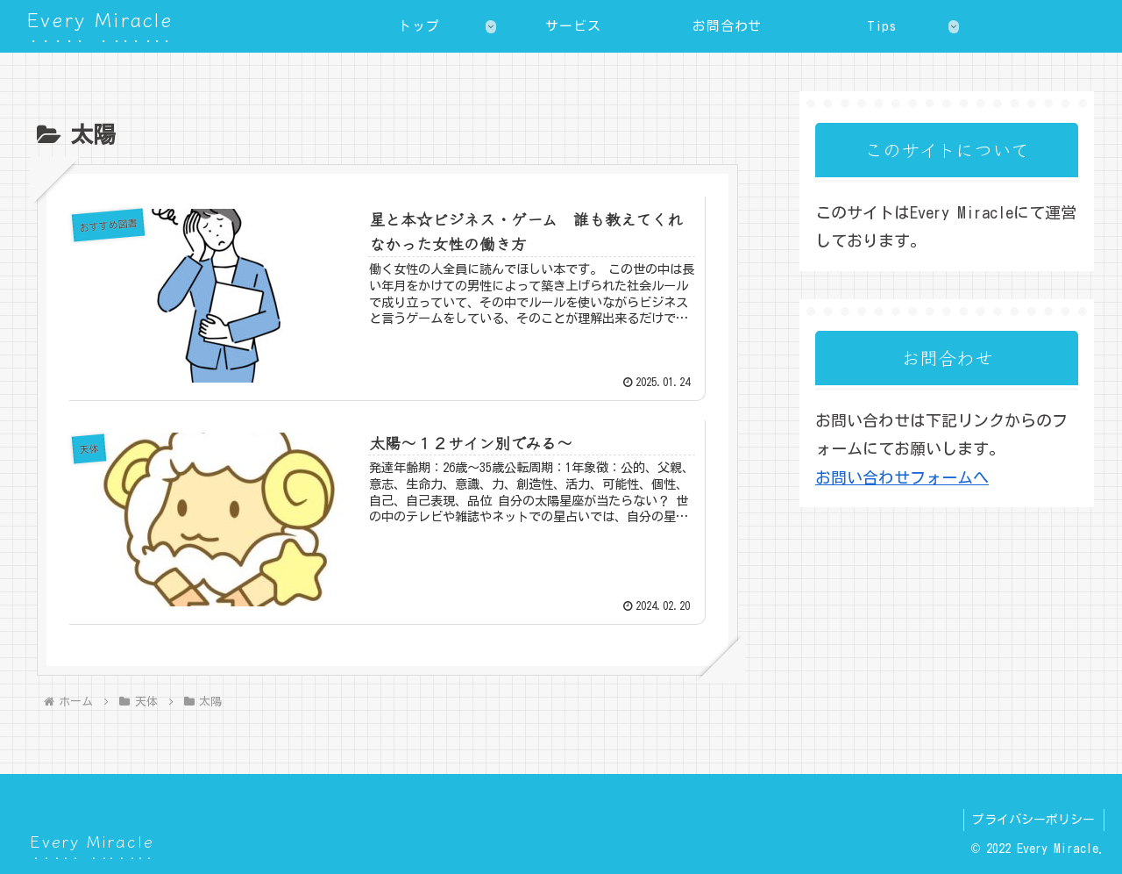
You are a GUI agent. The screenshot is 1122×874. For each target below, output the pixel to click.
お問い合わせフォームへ (902, 477)
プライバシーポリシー (1033, 819)
